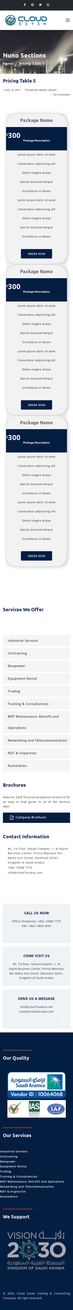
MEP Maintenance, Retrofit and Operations (33, 722)
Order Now (36, 254)
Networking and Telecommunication (37, 740)
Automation (17, 766)
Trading (14, 691)
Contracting (17, 653)
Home (8, 63)
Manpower (16, 666)
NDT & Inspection (22, 753)
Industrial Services (23, 640)
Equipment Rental (22, 678)
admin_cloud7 (47, 90)
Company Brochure (28, 817)
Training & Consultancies (28, 704)
